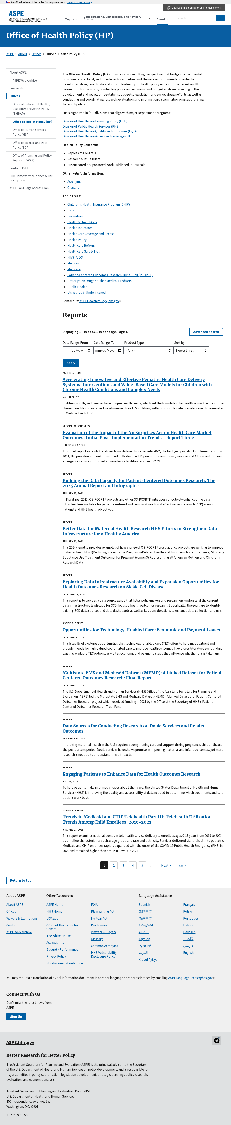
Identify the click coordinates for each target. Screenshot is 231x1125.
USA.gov (52, 918)
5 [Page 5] (142, 865)
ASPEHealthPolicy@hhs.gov (100, 301)
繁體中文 (145, 911)
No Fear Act (99, 918)
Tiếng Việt (146, 925)
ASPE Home (54, 904)
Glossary (73, 187)
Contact (12, 925)
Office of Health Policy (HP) (32, 122)
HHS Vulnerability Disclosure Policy (104, 954)
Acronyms (74, 181)
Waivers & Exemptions (21, 918)
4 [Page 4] (133, 865)
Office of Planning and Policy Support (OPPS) (32, 157)
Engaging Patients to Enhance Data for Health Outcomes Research (131, 774)
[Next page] (166, 865)
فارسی (188, 946)
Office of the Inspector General (62, 927)
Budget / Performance (62, 949)
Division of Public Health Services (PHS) (91, 126)
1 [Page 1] (104, 865)
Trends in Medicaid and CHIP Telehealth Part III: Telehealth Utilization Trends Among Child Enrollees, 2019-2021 (137, 819)
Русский (145, 946)
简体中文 (145, 918)
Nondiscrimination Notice (64, 963)
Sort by (179, 342)
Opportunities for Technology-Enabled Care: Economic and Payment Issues (141, 630)
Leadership (17, 88)
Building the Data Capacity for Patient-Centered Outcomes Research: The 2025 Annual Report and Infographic (139, 483)
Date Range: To (104, 342)
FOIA (94, 904)
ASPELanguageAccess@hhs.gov (191, 978)
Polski (187, 911)
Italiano (188, 925)
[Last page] (182, 866)
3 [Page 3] (123, 865)
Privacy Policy (56, 956)
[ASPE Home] (28, 16)
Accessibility (55, 942)
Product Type (134, 342)
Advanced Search (206, 332)
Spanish (144, 904)
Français (189, 904)
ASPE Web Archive (25, 80)
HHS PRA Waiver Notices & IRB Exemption (31, 178)
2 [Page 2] (114, 865)
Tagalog (144, 939)
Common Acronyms (104, 946)
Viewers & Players (103, 932)
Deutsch (189, 932)
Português (191, 918)
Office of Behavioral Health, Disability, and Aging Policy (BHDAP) (31, 108)
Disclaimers (99, 925)
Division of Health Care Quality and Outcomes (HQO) (100, 131)
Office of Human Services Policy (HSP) (29, 132)
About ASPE (18, 72)
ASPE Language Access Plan (29, 188)
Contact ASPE (19, 168)
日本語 (188, 939)
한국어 (144, 932)
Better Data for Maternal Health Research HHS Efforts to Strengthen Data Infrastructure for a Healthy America (140, 531)
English (188, 952)
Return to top (20, 880)
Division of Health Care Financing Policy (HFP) (95, 121)
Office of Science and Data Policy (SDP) (30, 145)
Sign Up (16, 1016)
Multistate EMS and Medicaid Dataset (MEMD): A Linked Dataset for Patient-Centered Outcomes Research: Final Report (143, 675)
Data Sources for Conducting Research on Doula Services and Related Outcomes (134, 728)
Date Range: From (75, 342)
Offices (15, 96)
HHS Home (54, 911)
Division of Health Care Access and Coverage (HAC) (98, 136)
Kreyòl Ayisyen (149, 959)
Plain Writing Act (102, 911)
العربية (143, 952)
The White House (58, 936)
